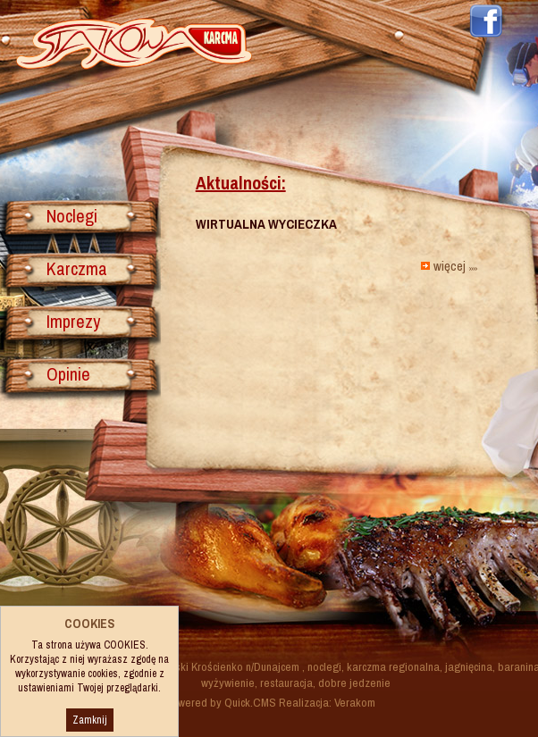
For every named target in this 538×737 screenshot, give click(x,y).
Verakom (354, 702)
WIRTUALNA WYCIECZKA (266, 224)
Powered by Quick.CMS (220, 702)
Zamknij (89, 720)
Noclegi (71, 216)
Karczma (76, 268)
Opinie (68, 374)
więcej (454, 265)
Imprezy (73, 321)
